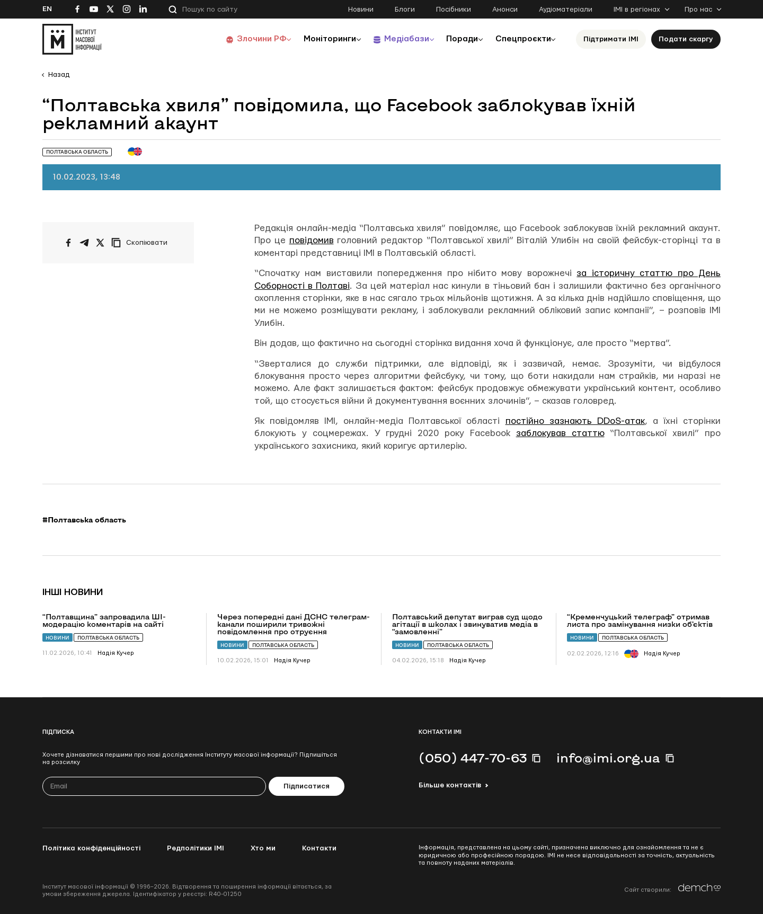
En (47, 9)
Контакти (319, 848)
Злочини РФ (247, 39)
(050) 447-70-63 (473, 757)
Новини (361, 9)
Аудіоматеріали (565, 9)
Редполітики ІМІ (195, 848)
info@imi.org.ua (608, 757)
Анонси (505, 9)
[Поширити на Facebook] (68, 242)
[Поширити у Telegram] (84, 242)
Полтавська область (108, 638)
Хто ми (263, 848)
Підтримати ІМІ (610, 39)
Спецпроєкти (520, 39)
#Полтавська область (84, 519)
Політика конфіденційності (91, 848)
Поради (456, 39)
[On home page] (72, 39)
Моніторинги (317, 39)
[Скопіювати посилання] (142, 242)
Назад (58, 74)
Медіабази (397, 39)
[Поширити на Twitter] (100, 242)
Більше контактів (450, 785)
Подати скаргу (686, 39)
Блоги (405, 9)
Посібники (453, 9)
